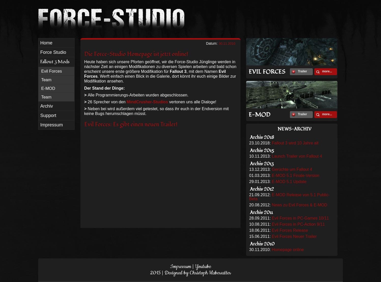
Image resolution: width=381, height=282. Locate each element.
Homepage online (288, 249)
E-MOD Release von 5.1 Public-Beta (289, 197)
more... (324, 72)
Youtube (203, 266)
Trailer (299, 72)
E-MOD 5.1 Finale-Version (295, 175)
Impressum (180, 266)
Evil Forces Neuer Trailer (294, 236)
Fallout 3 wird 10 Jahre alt (295, 143)
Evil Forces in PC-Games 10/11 (300, 218)
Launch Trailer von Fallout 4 (297, 156)
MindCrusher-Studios (147, 102)
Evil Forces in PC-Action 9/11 (298, 224)
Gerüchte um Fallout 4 (292, 169)
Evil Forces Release (290, 230)
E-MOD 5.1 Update (289, 181)
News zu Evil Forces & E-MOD (299, 205)
